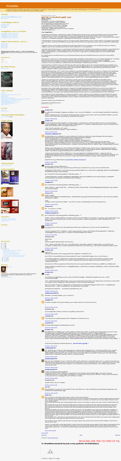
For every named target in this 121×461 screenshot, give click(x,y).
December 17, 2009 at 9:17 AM (51, 345)
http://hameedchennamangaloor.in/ (8, 97)
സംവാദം (12, 6)
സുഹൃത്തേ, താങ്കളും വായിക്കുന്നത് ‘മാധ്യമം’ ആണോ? (14, 255)
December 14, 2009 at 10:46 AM (51, 191)
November (5, 257)
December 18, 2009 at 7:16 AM (51, 356)
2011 (3, 245)
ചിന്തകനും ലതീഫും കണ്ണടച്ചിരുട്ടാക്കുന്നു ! (11, 252)
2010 (3, 246)
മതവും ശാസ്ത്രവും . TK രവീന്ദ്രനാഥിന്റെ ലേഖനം (11, 99)
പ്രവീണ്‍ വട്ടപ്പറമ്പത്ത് (50, 213)
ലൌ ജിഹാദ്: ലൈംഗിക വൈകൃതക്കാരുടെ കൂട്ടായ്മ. (13, 256)
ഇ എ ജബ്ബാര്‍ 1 (4, 26)
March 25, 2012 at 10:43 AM (50, 430)
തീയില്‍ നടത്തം (4, 18)
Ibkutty (47, 395)
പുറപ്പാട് (2, 93)
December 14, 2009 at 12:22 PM (51, 204)
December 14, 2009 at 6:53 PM (51, 234)
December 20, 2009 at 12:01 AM (51, 367)
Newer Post (44, 435)
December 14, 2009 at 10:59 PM (51, 248)
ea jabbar (47, 110)
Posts (3, 59)
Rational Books (4, 92)
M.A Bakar (47, 164)
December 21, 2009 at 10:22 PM (51, 393)
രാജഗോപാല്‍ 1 (4, 47)
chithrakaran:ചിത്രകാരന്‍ (51, 133)
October (5, 258)
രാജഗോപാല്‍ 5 (4, 43)
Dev (46, 387)
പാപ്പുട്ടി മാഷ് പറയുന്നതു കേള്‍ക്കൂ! (8, 219)
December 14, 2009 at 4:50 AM (51, 131)
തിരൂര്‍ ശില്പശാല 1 (5, 25)
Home (81, 435)
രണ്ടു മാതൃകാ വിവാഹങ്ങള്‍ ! (9, 251)
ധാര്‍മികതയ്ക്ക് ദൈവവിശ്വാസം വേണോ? (10, 102)
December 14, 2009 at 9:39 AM (51, 162)
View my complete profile (6, 277)
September (5, 259)
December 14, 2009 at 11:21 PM (51, 291)
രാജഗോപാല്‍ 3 (4, 45)
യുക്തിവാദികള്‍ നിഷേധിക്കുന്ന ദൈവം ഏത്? (11, 94)
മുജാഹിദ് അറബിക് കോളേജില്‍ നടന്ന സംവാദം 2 (11, 17)
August (4, 261)
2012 (3, 244)
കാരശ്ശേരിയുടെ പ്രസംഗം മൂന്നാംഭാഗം (9, 35)
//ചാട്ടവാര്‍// (47, 316)
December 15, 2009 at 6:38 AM (51, 320)
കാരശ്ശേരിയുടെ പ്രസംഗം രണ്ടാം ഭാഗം (9, 36)
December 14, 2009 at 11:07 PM (51, 270)
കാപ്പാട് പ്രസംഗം (5, 220)
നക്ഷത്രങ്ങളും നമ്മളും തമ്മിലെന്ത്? (8, 218)
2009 (3, 248)
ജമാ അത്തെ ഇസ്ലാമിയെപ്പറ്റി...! (8, 103)
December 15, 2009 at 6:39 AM (51, 327)
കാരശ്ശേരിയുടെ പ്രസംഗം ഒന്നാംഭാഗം (9, 37)
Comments (5, 62)
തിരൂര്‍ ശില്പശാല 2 (5, 24)
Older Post (117, 435)
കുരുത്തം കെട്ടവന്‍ (49, 358)
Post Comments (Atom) (53, 437)
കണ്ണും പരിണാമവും (5, 104)
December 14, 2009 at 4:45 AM (51, 118)
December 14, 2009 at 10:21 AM (51, 180)
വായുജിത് (47, 182)
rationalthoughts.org (5, 95)
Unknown (47, 193)
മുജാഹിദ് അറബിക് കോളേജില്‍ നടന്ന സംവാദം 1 (11, 16)
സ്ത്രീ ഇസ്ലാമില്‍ (4, 68)
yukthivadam (3, 110)
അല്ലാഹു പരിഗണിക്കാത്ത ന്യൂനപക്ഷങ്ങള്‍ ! (12, 250)
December (5, 249)
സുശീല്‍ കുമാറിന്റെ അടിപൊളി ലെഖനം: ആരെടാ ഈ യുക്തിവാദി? (16, 98)
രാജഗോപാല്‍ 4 (4, 44)
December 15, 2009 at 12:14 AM (51, 307)
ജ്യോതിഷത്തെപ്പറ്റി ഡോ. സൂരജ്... (8, 100)
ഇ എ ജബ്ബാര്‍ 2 (4, 27)
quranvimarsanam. (4, 111)
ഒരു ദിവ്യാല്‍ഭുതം (5, 116)
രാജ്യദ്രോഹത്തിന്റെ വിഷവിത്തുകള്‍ (76, 159)
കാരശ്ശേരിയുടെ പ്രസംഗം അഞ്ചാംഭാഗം (10, 33)
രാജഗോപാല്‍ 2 (4, 46)
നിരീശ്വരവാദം (4, 96)
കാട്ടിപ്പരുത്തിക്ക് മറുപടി (6, 165)
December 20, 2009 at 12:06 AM (51, 378)
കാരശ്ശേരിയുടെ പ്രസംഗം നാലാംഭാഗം (9, 34)
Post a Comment (44, 432)
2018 (3, 243)
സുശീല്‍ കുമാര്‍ (49, 347)
